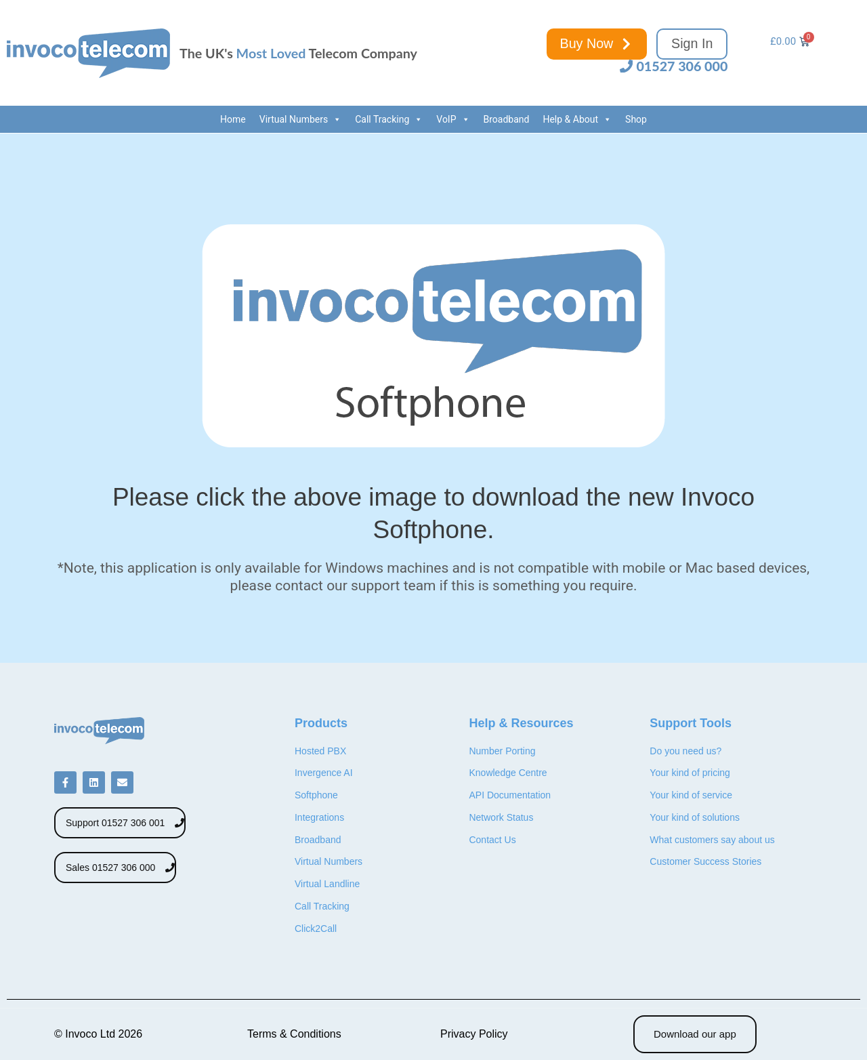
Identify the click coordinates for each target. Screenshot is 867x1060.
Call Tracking (389, 119)
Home (233, 119)
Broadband (507, 119)
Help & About (577, 119)
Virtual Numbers (300, 119)
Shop (636, 119)
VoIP (452, 119)
